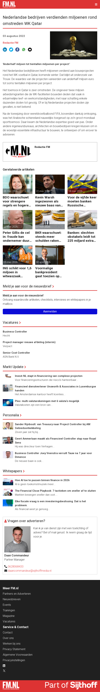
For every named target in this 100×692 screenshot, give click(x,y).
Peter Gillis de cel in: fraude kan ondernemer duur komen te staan (16, 237)
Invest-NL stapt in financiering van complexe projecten (48, 376)
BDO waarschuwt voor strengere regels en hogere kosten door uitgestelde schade (17, 201)
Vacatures (10, 322)
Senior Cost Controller (16, 352)
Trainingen (9, 610)
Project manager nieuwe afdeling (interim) (29, 342)
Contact (7, 632)
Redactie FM (10, 42)
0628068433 (15, 566)
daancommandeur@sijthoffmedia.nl (29, 570)
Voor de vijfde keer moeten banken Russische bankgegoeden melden (82, 201)
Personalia (11, 415)
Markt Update (13, 367)
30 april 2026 (43, 262)
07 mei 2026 (10, 226)
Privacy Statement (14, 649)
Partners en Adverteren (17, 593)
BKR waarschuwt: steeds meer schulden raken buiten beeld (48, 237)
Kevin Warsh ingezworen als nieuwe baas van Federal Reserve (48, 201)
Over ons (8, 638)
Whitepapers (12, 471)
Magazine (9, 616)
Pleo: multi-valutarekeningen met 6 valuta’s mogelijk (47, 401)
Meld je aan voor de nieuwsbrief (27, 286)
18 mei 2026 (75, 191)
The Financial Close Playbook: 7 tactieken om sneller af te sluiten (55, 490)
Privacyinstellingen (14, 660)
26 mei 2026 (10, 191)
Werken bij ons (11, 643)
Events (7, 604)
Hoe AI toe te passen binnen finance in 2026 (42, 480)
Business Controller (15, 331)
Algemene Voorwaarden (17, 654)
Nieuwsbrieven (11, 599)
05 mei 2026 (75, 226)
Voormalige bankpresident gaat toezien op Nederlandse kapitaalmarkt (47, 272)
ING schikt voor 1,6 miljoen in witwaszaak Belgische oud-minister (17, 272)
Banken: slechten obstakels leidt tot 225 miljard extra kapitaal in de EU (81, 237)
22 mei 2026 (43, 191)
